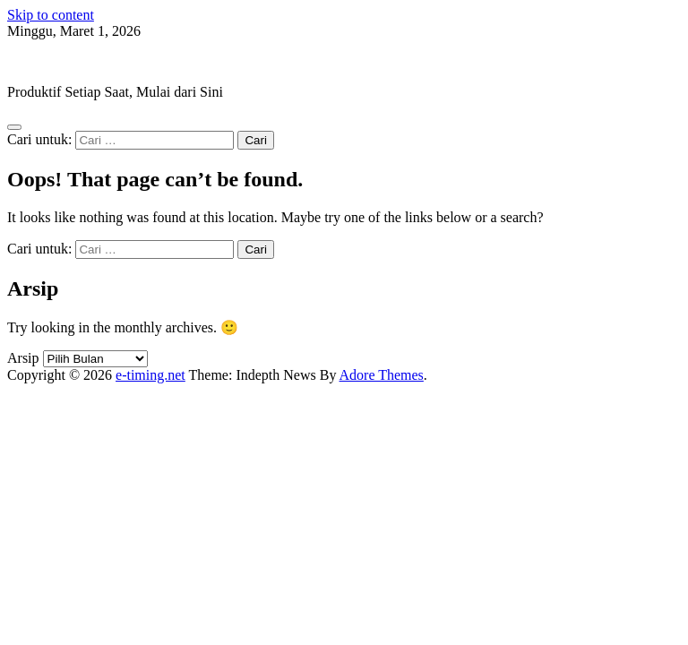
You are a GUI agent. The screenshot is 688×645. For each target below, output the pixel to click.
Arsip (23, 358)
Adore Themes (382, 375)
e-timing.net (42, 61)
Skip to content (50, 14)
